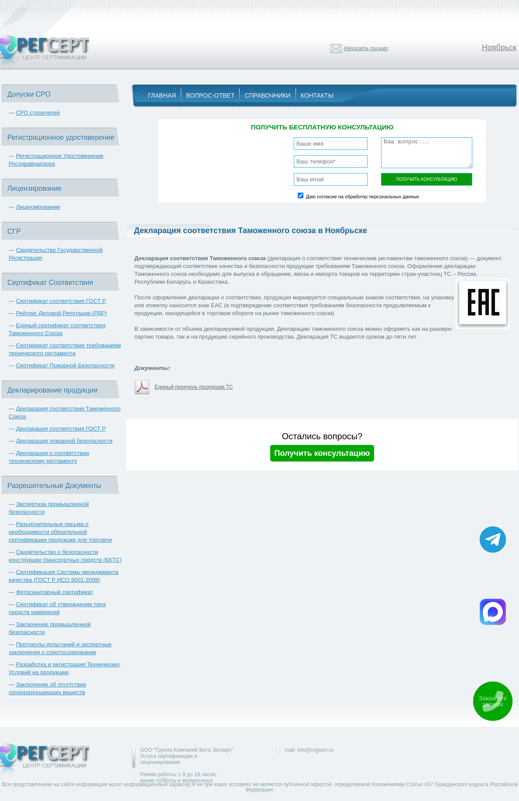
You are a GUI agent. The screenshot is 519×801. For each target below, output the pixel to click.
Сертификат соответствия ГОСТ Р (61, 301)
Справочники (267, 95)
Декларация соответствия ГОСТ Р (61, 428)
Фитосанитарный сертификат (54, 592)
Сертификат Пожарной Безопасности (65, 365)
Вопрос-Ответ (210, 95)
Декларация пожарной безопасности (64, 441)
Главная (162, 95)
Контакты (317, 95)
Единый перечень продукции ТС (194, 387)
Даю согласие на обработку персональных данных (362, 196)
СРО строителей (38, 112)
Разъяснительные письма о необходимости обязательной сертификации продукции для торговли (60, 532)
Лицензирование (38, 207)
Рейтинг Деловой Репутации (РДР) (61, 313)
